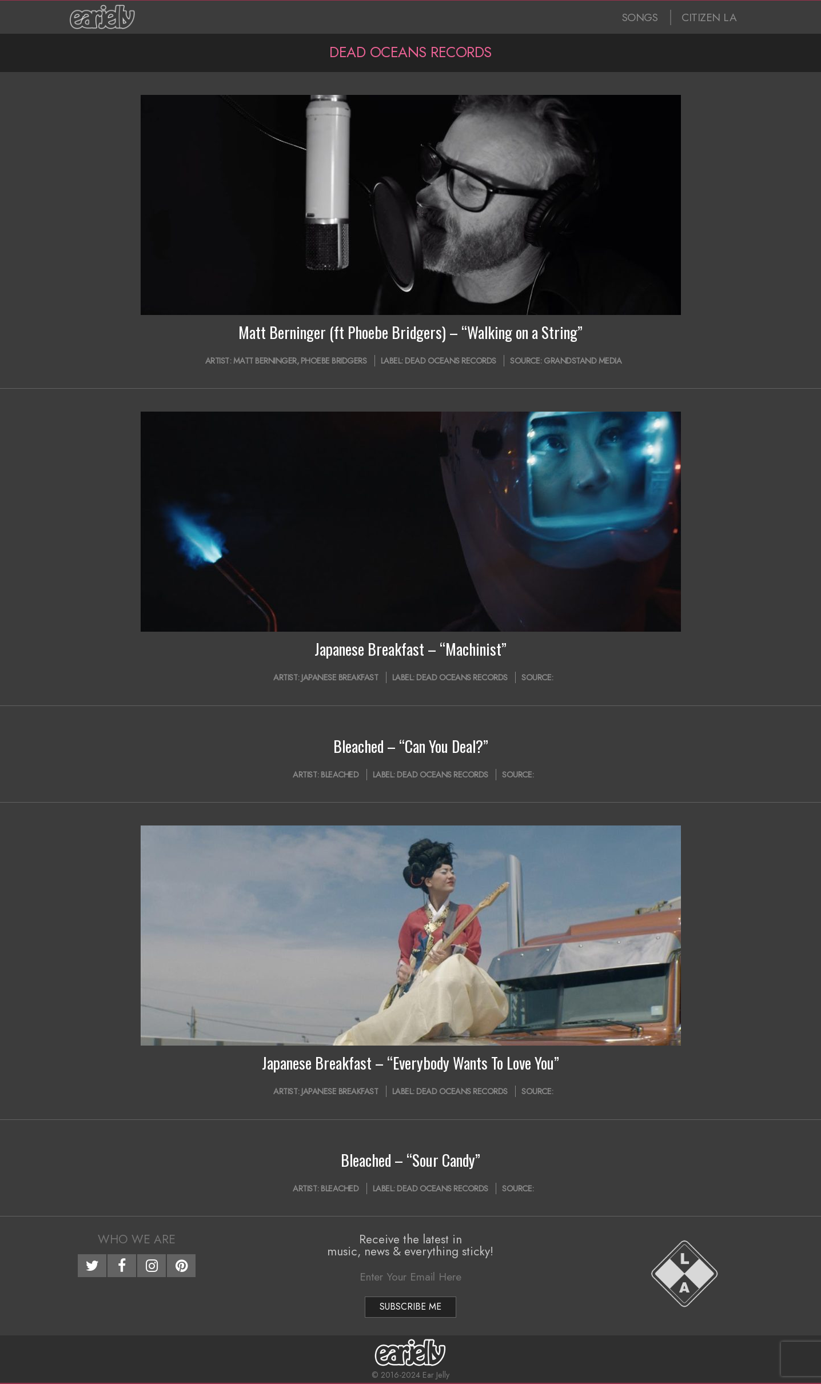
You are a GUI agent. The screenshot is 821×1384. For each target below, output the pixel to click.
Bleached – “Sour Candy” (410, 1159)
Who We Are (137, 1239)
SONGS (640, 17)
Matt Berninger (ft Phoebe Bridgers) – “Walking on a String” (410, 332)
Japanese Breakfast (339, 677)
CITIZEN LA (708, 17)
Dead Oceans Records (450, 360)
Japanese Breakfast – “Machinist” (410, 648)
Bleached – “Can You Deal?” (410, 746)
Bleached (339, 774)
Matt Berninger (265, 360)
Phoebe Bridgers (334, 360)
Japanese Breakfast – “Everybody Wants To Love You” (410, 1062)
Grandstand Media (582, 360)
